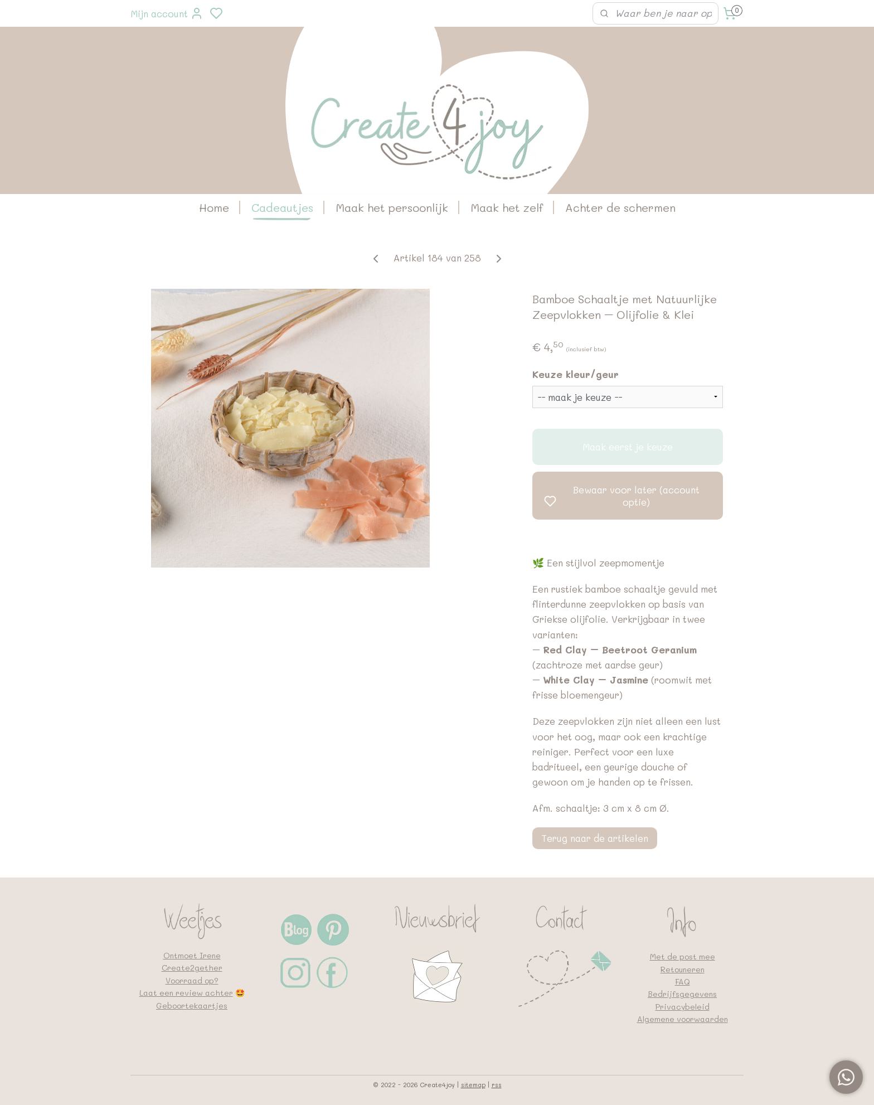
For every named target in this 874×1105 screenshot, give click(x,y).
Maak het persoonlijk (392, 207)
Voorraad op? (192, 980)
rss (497, 1084)
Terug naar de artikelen (594, 838)
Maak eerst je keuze (627, 446)
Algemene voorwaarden (682, 1019)
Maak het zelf (506, 207)
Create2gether (192, 967)
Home (214, 207)
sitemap (473, 1084)
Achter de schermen (620, 207)
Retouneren (683, 969)
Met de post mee (682, 956)
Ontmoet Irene (192, 955)
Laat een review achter (186, 992)
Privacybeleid (683, 1006)
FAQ (682, 981)
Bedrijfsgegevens (682, 993)
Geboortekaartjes (191, 1005)
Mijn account (166, 13)
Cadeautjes (282, 207)
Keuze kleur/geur (575, 374)
